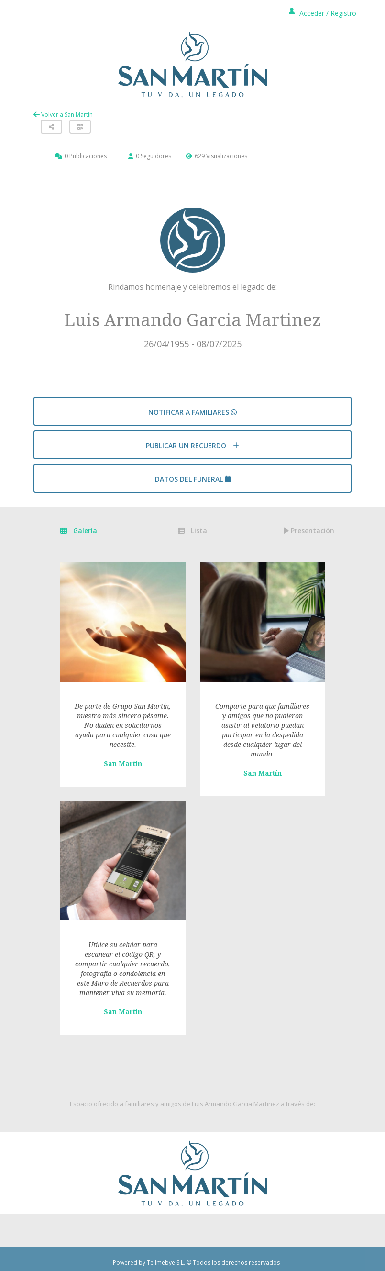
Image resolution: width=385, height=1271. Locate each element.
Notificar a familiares (192, 411)
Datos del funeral (193, 478)
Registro (343, 13)
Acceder (311, 13)
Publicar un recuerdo (192, 445)
